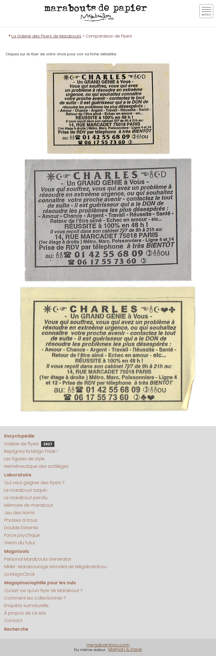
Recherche (16, 629)
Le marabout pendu (25, 498)
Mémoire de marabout (28, 505)
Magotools (16, 551)
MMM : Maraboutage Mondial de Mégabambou (55, 566)
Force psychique (22, 535)
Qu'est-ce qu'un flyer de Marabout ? (43, 590)
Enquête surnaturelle (26, 605)
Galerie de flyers (29, 444)
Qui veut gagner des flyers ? (34, 482)
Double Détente (21, 528)
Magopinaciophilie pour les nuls (40, 583)
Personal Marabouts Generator (37, 559)
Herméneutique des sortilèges (36, 466)
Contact (13, 620)
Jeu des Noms (19, 513)
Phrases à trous (20, 520)
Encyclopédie (19, 436)
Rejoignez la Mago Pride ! (31, 451)
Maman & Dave (125, 649)
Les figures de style (24, 459)
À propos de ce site (25, 613)
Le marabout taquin (25, 490)
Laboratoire (17, 475)
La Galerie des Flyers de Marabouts (46, 36)
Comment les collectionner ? (35, 598)
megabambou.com (108, 645)
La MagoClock (19, 574)
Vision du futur (19, 543)
